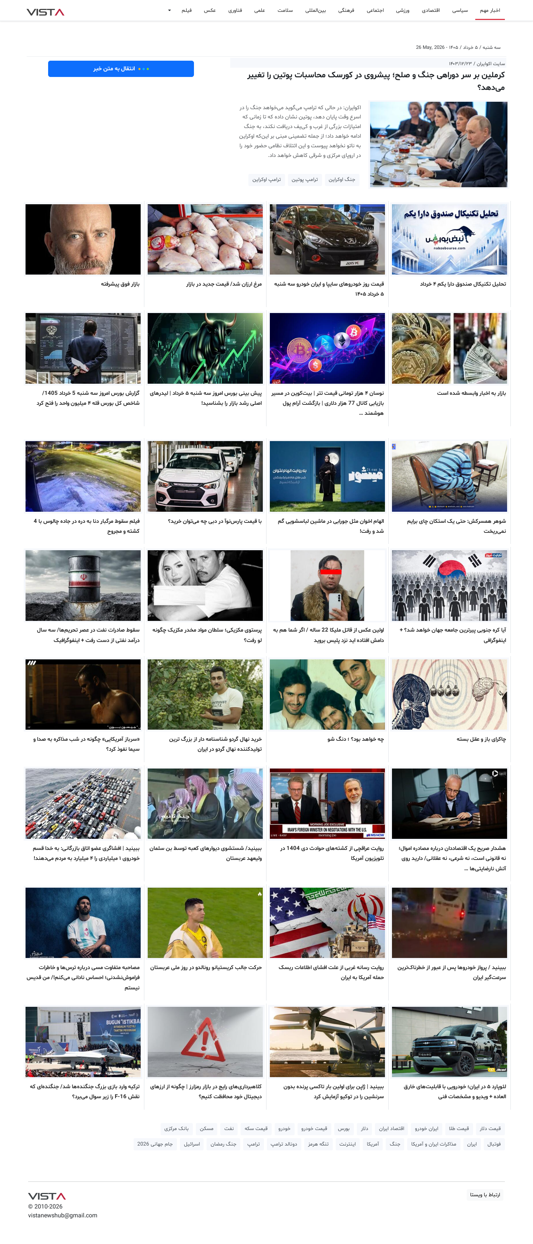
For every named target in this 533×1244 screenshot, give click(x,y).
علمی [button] (259, 10)
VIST (45, 10)
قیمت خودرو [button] (314, 1128)
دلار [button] (364, 1128)
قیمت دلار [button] (490, 1128)
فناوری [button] (235, 10)
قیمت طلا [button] (459, 1128)
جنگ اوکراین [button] (342, 179)
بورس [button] (344, 1128)
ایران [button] (472, 1144)
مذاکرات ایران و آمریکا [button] (433, 1144)
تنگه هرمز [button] (318, 1144)
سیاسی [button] (460, 10)
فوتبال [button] (494, 1144)
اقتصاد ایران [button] (391, 1128)
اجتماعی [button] (375, 10)
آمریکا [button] (373, 1144)
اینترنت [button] (347, 1144)
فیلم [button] (187, 10)
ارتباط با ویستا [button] (485, 1194)
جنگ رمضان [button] (224, 1144)
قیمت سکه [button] (256, 1128)
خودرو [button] (284, 1128)
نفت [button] (229, 1128)
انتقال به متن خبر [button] (121, 68)
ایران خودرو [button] (426, 1128)
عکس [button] (210, 10)
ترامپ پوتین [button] (305, 179)
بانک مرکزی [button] (176, 1128)
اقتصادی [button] (431, 10)
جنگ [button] (395, 1144)
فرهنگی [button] (346, 10)
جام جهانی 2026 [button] (155, 1144)
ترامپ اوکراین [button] (266, 179)
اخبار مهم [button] (490, 10)
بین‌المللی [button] (315, 10)
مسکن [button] (207, 1128)
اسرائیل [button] (192, 1144)
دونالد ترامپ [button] (284, 1144)
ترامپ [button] (253, 1144)
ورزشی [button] (402, 10)
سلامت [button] (285, 10)
